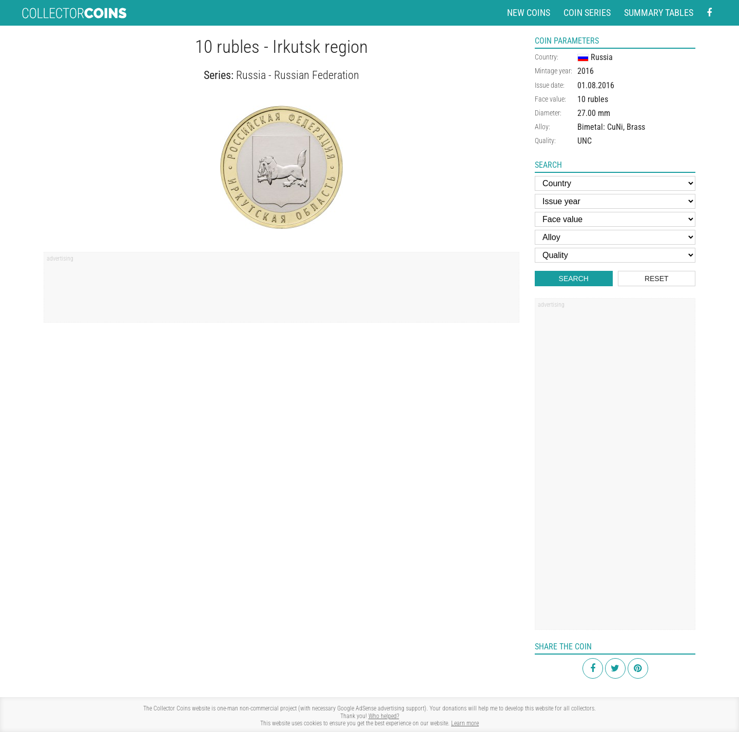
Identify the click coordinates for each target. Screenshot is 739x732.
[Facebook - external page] (709, 13)
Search (574, 278)
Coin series (587, 12)
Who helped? (383, 716)
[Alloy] (615, 237)
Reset (657, 278)
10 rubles (592, 99)
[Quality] (615, 255)
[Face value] (615, 219)
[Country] (615, 183)
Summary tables (658, 12)
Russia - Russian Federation (297, 75)
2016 (585, 71)
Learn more (465, 723)
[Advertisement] (281, 291)
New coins (528, 12)
